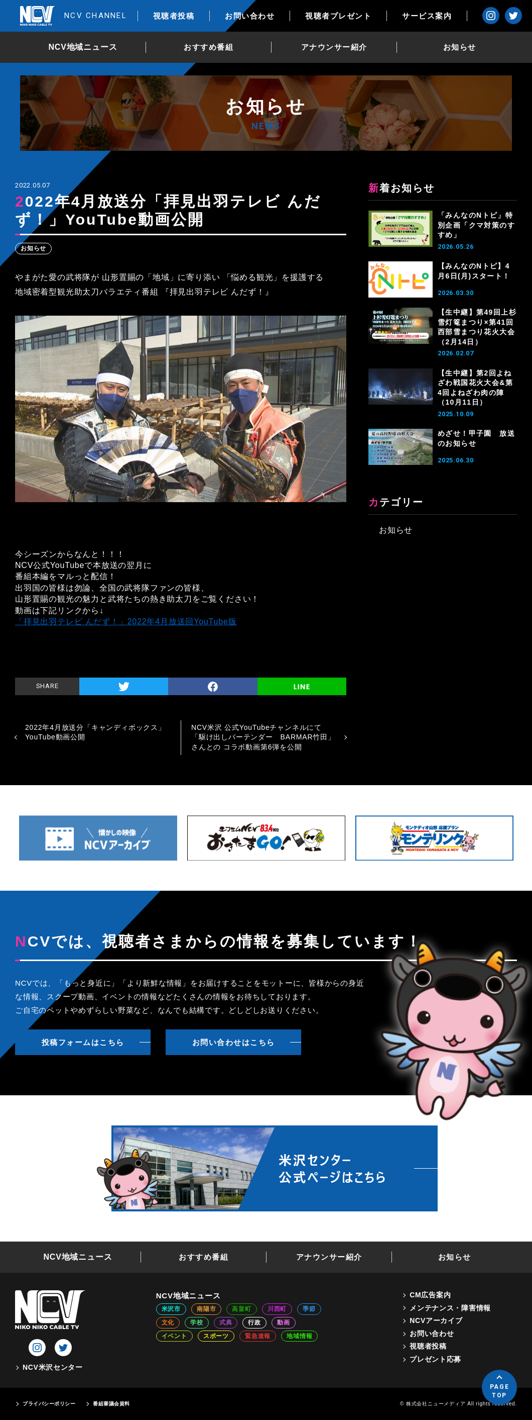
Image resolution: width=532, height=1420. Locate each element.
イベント (174, 1336)
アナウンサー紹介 (334, 47)
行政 (254, 1322)
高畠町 (241, 1308)
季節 (309, 1308)
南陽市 (206, 1308)
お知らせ (459, 47)
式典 (225, 1322)
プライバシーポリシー (49, 1403)
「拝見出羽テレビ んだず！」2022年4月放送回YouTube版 (125, 621)
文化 (168, 1322)
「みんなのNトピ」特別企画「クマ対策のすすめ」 (476, 225)
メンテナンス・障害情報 (450, 1308)
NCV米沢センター (53, 1367)
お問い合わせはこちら (233, 1042)
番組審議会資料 (111, 1403)
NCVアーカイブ (436, 1320)
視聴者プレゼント (338, 16)
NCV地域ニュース (83, 47)
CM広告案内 (430, 1295)
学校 (196, 1322)
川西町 (277, 1308)
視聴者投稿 (174, 16)
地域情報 (299, 1336)
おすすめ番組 (208, 47)
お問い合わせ (250, 16)
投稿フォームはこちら (83, 1042)
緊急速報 (258, 1336)
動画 (283, 1322)
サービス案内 (427, 16)
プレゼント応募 (435, 1359)
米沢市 (171, 1308)
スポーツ (216, 1336)
